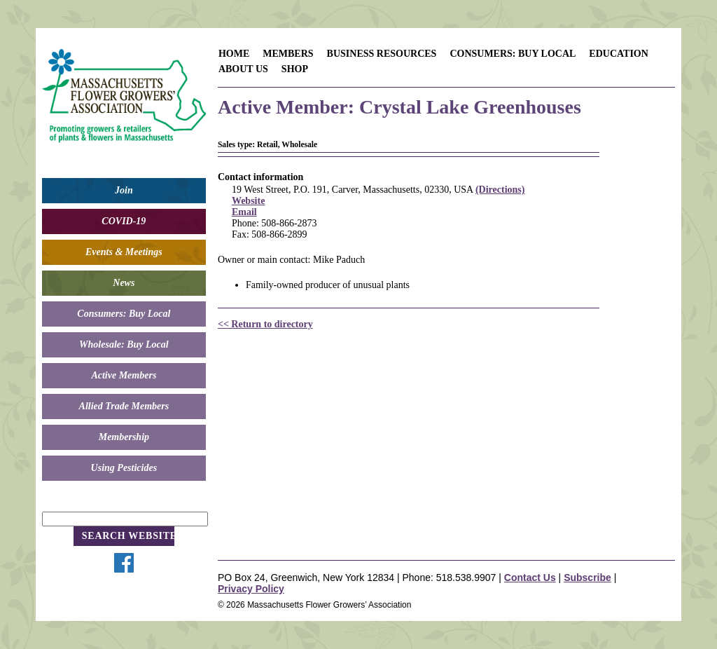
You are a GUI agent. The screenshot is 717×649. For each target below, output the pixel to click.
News (123, 283)
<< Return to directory (265, 324)
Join (124, 190)
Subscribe (587, 577)
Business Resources (382, 53)
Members (288, 53)
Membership (124, 437)
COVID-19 (124, 221)
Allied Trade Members (124, 406)
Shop (294, 69)
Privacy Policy (251, 588)
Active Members (123, 375)
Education (618, 53)
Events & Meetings (123, 252)
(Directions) (500, 189)
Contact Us (530, 577)
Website (248, 201)
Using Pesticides (124, 468)
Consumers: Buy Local (123, 313)
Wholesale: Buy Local (124, 344)
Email (244, 212)
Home (233, 53)
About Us (243, 69)
